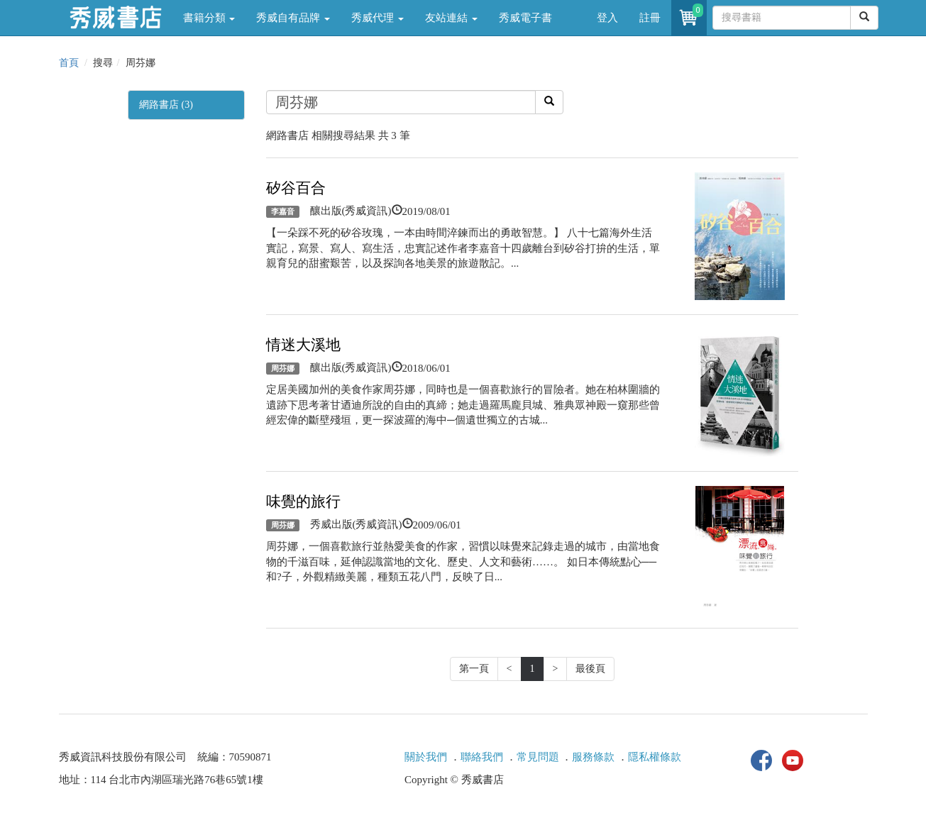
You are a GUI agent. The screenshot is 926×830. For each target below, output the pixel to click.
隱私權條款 (654, 757)
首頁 (69, 62)
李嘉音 (282, 211)
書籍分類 (209, 17)
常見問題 (538, 757)
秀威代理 (377, 17)
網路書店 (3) (166, 104)
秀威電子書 (525, 17)
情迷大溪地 (303, 344)
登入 (607, 17)
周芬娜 (282, 368)
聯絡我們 (482, 757)
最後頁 (590, 668)
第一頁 (474, 668)
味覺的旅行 (303, 501)
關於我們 (425, 757)
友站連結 (451, 17)
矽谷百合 (296, 188)
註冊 (650, 17)
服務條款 (593, 757)
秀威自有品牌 (293, 17)
